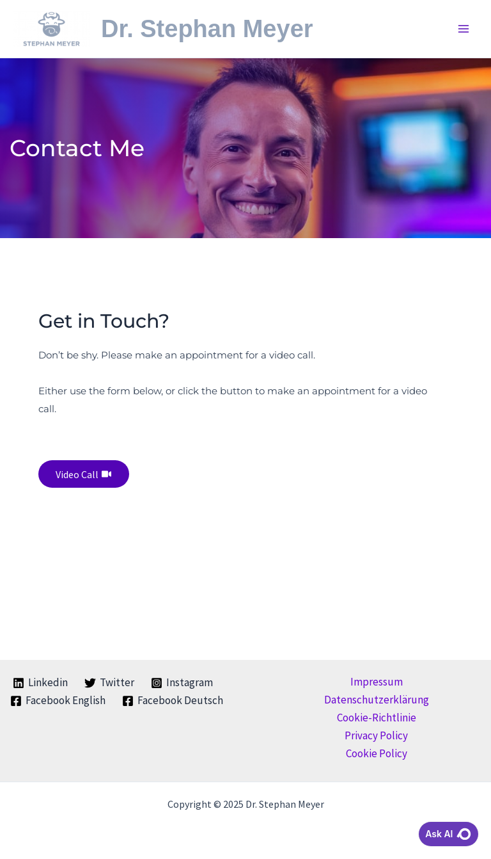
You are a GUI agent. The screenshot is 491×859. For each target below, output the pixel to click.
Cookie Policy (376, 753)
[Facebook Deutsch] (173, 701)
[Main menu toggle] (464, 29)
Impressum (376, 682)
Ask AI (448, 834)
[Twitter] (109, 683)
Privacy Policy (376, 735)
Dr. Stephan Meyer (224, 28)
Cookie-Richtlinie (376, 717)
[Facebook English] (58, 701)
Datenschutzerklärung (376, 700)
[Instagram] (181, 683)
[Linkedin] (41, 683)
